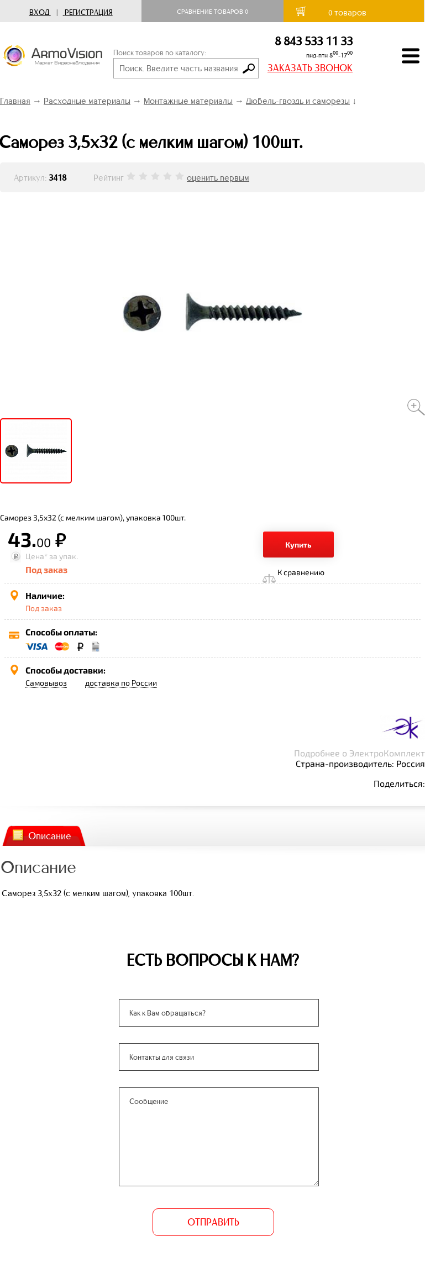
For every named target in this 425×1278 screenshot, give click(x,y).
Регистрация (89, 12)
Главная (15, 101)
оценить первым (218, 177)
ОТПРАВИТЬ (213, 1222)
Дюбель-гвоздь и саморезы (298, 101)
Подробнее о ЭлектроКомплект (359, 753)
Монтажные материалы (188, 101)
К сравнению (300, 572)
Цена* (36, 556)
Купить (298, 544)
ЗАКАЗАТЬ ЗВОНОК (310, 68)
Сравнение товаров (212, 11)
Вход (39, 12)
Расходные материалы (87, 101)
